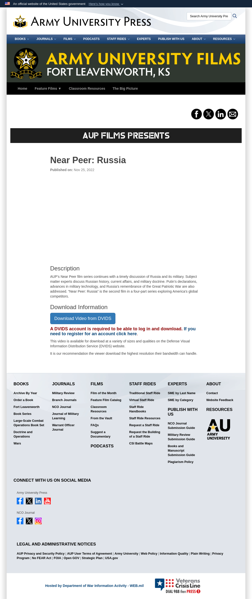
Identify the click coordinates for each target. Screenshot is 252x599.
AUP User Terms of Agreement (89, 553)
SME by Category (180, 400)
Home (22, 88)
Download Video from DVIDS (82, 318)
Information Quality (174, 553)
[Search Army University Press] (209, 16)
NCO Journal (61, 407)
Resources (224, 39)
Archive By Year (25, 393)
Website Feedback (219, 400)
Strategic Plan (92, 558)
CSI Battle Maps (141, 443)
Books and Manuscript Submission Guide (181, 450)
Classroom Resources (87, 88)
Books (22, 39)
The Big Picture (125, 88)
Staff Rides (118, 39)
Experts (144, 39)
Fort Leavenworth (27, 407)
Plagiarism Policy (180, 462)
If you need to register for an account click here (123, 331)
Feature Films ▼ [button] (48, 88)
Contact (212, 393)
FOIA (57, 558)
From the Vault (101, 418)
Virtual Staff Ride (141, 400)
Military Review (63, 393)
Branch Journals (64, 400)
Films (69, 39)
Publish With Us (171, 39)
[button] (106, 3)
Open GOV (71, 558)
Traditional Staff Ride (144, 393)
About (199, 39)
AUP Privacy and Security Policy (40, 553)
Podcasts (91, 39)
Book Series (23, 414)
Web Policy (149, 553)
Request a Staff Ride (144, 425)
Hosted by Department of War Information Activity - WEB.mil (94, 586)
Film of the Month (103, 393)
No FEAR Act (41, 558)
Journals (46, 39)
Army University (126, 553)
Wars (17, 443)
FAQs (95, 425)
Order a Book (23, 400)
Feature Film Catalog (106, 400)
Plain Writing (200, 553)
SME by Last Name (182, 393)
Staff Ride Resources (144, 418)
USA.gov (111, 558)
